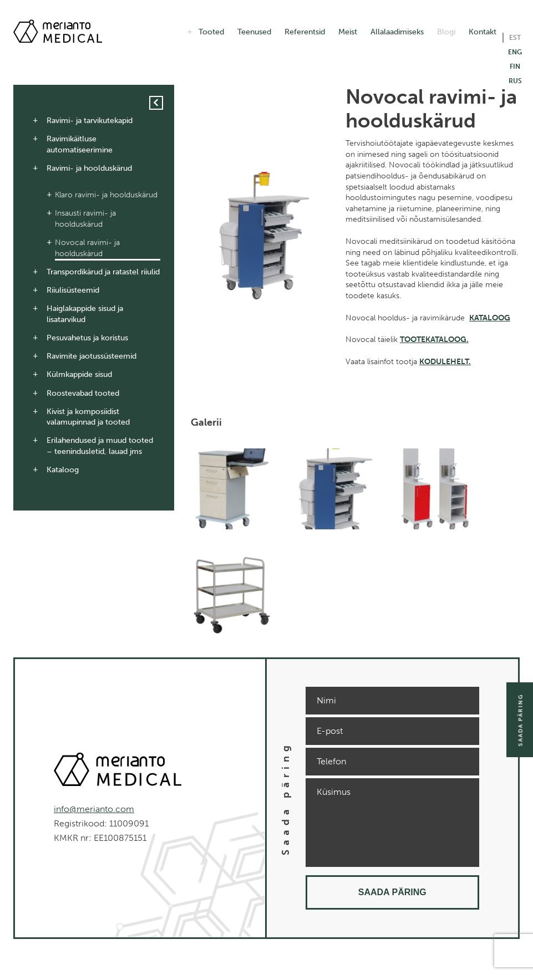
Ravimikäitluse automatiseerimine (80, 144)
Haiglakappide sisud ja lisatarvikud (85, 314)
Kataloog (63, 469)
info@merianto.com (94, 809)
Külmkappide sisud (79, 374)
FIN (515, 66)
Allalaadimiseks (397, 32)
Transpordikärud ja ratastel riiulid (103, 272)
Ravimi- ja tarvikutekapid (90, 120)
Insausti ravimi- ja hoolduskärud (85, 218)
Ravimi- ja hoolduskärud (89, 168)
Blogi (446, 32)
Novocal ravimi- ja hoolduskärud (87, 248)
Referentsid (305, 32)
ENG (515, 52)
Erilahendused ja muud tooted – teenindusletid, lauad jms (100, 446)
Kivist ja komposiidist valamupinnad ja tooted (88, 417)
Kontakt (482, 32)
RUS (515, 81)
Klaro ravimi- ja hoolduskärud (106, 195)
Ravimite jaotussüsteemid (91, 356)
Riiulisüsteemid (73, 290)
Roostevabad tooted (83, 393)
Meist (347, 32)
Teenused (254, 32)
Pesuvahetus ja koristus (87, 338)
